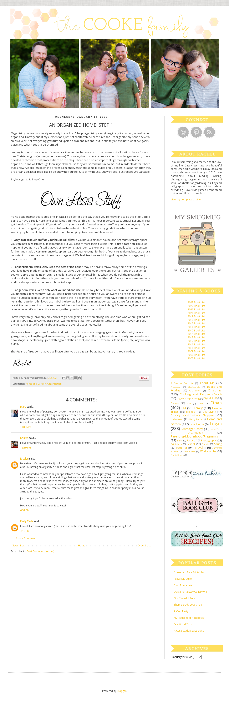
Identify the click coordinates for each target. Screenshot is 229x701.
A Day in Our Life (182, 383)
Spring (218, 444)
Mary (23, 407)
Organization (54, 383)
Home (81, 545)
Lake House (197, 424)
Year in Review (177, 455)
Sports (205, 444)
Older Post (144, 545)
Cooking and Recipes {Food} (201, 394)
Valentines (189, 451)
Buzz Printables (183, 585)
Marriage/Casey (192, 429)
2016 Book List (196, 327)
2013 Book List (196, 337)
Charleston (195, 390)
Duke (201, 403)
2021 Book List (196, 309)
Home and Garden (35, 383)
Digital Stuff (210, 398)
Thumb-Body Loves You (188, 604)
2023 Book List (196, 302)
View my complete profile (186, 199)
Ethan (216, 403)
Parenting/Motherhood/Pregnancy (194, 436)
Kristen (24, 438)
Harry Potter (196, 419)
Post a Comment (26, 538)
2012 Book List (196, 341)
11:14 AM (25, 427)
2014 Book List (196, 334)
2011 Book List (196, 344)
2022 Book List (196, 306)
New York (216, 429)
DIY (189, 403)
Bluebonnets (194, 387)
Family (198, 408)
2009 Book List (196, 351)
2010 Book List (196, 348)
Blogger (121, 691)
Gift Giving (209, 412)
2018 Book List (196, 320)
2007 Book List (196, 358)
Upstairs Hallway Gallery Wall (191, 592)
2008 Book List (196, 355)
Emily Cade (26, 521)
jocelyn (24, 458)
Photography (209, 440)
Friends (190, 412)
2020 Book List (196, 313)
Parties (191, 440)
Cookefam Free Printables (189, 572)
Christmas (215, 390)
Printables (176, 444)
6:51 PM (24, 510)
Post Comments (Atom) (40, 551)
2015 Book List (196, 330)
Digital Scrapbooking (188, 398)
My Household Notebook (189, 618)
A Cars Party (181, 611)
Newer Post (18, 545)
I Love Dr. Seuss (183, 579)
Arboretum (176, 387)
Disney (175, 403)
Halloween (177, 419)
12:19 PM (25, 447)
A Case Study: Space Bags (189, 630)
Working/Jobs (208, 451)
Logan (216, 423)
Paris (179, 440)
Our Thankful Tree (184, 598)
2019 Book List (196, 316)
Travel (198, 448)
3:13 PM (24, 531)
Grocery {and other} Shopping (192, 415)
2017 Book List (196, 323)
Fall (183, 408)
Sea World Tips (183, 624)
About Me (207, 383)
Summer (181, 448)
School (191, 444)
